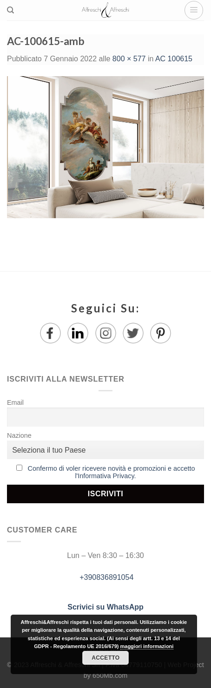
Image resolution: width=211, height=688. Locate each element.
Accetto (105, 658)
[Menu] (194, 10)
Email (15, 402)
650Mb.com (109, 675)
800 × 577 (129, 59)
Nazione (19, 435)
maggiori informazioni (147, 646)
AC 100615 (173, 59)
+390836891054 (106, 577)
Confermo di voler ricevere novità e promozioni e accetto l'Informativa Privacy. (111, 472)
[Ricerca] (10, 10)
